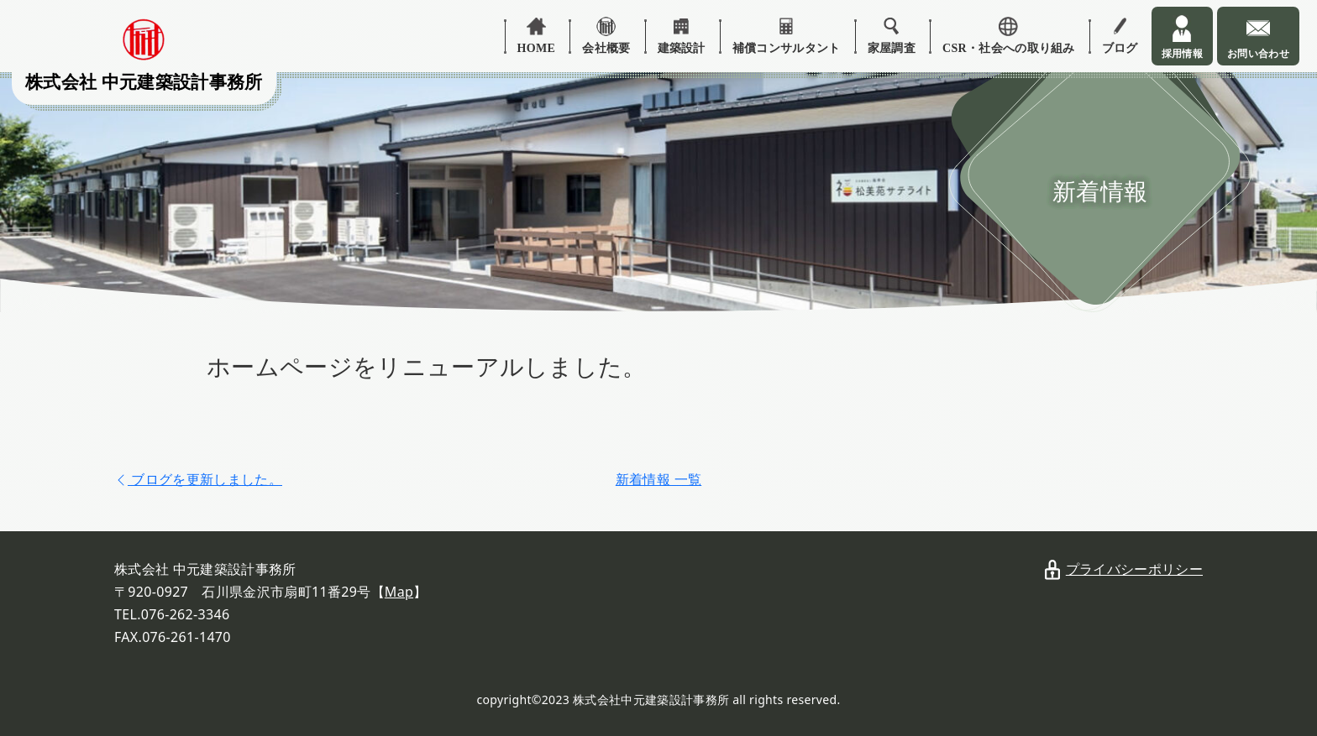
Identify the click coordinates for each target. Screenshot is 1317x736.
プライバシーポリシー (1134, 569)
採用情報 (1182, 54)
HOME (536, 48)
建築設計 (682, 48)
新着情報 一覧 (658, 479)
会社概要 (606, 48)
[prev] (198, 479)
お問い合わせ (1258, 54)
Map (399, 591)
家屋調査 (892, 48)
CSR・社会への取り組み (1008, 48)
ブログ (1120, 48)
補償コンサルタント (786, 48)
